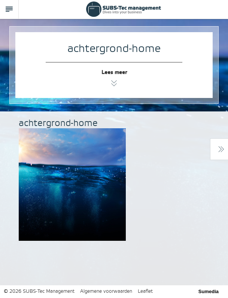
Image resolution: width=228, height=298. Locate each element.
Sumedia (208, 291)
